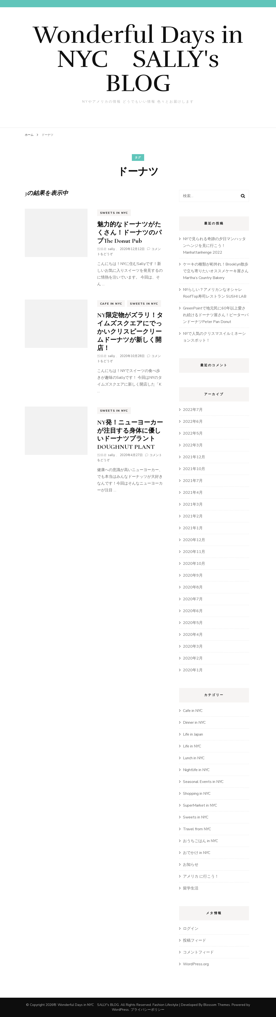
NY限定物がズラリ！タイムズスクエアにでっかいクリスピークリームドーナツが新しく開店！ (130, 331)
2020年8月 (193, 587)
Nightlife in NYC (196, 770)
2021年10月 (194, 469)
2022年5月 (193, 433)
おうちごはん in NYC (200, 841)
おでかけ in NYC (196, 852)
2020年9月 (193, 575)
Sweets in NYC (114, 213)
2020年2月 (193, 658)
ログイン (190, 928)
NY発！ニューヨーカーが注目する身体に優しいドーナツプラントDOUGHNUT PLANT (130, 435)
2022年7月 (193, 409)
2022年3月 (193, 445)
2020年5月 (193, 622)
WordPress (120, 1009)
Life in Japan (193, 734)
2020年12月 (194, 540)
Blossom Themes (216, 1005)
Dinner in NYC (194, 722)
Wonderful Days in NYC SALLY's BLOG (138, 59)
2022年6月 (193, 421)
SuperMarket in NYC (200, 805)
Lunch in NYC (193, 758)
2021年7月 (193, 480)
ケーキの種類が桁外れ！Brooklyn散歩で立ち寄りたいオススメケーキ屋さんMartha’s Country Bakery (216, 271)
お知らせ (190, 864)
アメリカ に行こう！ (201, 876)
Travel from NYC (197, 829)
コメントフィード (198, 952)
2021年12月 (194, 457)
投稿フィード (194, 940)
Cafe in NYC (111, 304)
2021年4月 (193, 492)
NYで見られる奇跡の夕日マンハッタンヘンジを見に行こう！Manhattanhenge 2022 (214, 245)
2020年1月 (193, 670)
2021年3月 (193, 504)
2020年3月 (193, 646)
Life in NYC (192, 746)
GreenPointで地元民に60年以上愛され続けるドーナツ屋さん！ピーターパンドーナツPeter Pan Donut (216, 315)
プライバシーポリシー (147, 1009)
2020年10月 (194, 563)
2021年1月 (193, 528)
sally (111, 249)
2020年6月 (193, 611)
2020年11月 (194, 551)
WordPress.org (196, 964)
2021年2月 (193, 516)
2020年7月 (193, 599)
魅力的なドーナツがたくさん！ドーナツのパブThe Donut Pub (129, 232)
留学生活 (190, 888)
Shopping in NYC (196, 793)
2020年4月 (193, 634)
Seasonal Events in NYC (203, 781)
